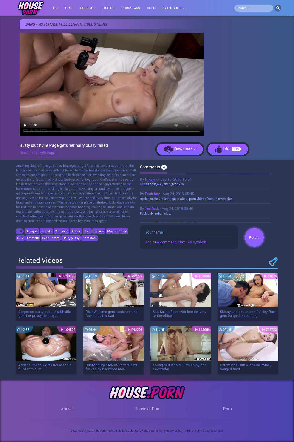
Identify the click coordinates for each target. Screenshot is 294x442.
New (54, 8)
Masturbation (117, 231)
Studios (108, 8)
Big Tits (46, 231)
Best (69, 8)
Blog (151, 8)
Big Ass (98, 231)
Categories (173, 8)
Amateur (33, 238)
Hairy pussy (70, 238)
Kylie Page (46, 152)
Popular (87, 8)
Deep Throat (50, 238)
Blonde (76, 231)
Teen (87, 231)
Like (228, 149)
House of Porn (147, 408)
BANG (25, 152)
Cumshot (61, 231)
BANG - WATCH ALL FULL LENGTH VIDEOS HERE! (66, 24)
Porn (227, 408)
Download (180, 149)
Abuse (67, 408)
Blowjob (32, 231)
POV (20, 238)
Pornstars (131, 8)
